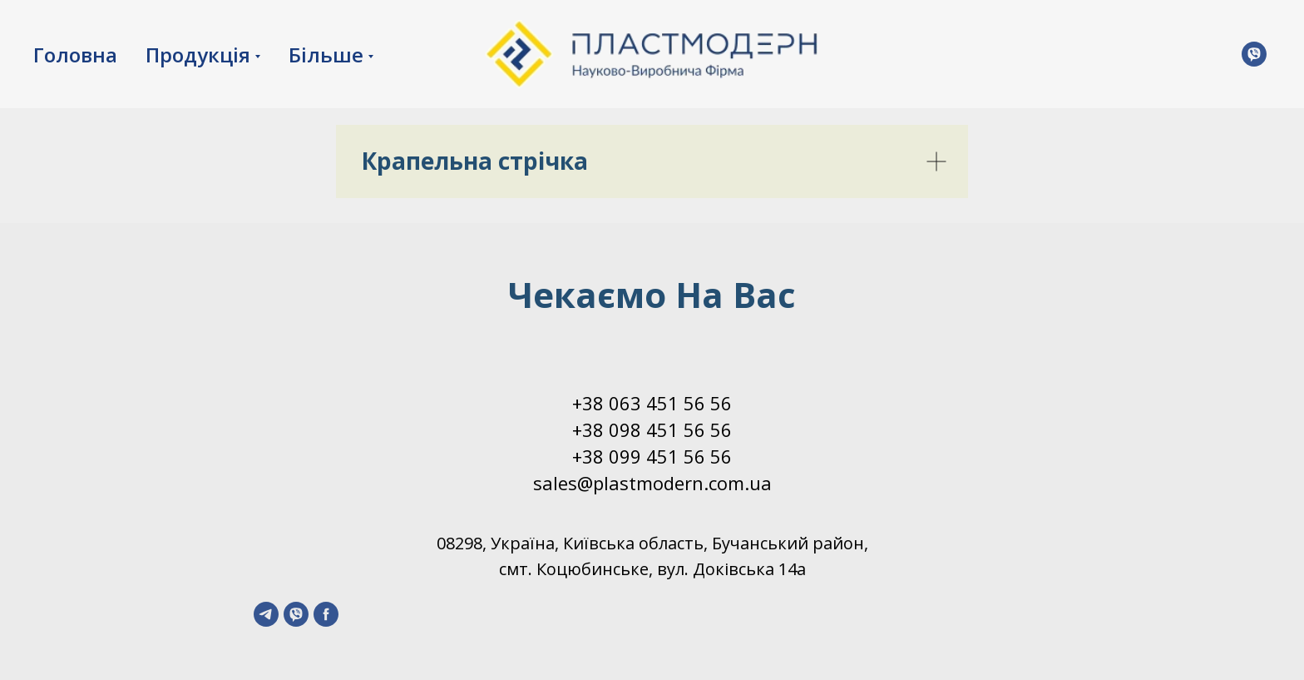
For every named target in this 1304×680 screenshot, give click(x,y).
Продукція (198, 54)
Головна (75, 54)
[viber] (296, 614)
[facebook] (326, 614)
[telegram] (266, 614)
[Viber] (1254, 54)
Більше (326, 54)
